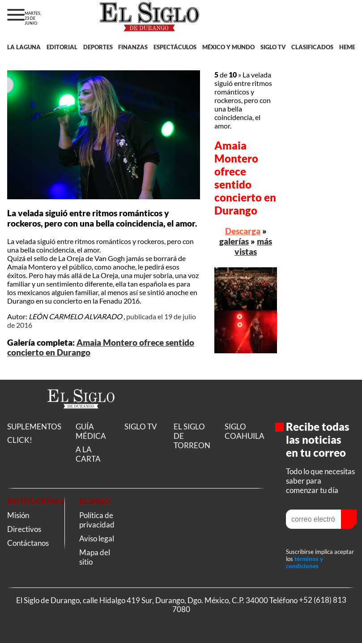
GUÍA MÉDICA (91, 431)
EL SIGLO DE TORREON (192, 436)
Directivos (24, 529)
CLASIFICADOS (312, 47)
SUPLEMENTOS (34, 426)
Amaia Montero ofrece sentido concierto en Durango (245, 178)
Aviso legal (96, 538)
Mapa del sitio (94, 557)
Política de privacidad (97, 519)
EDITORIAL (62, 47)
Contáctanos (28, 543)
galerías (234, 241)
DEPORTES (98, 47)
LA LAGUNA (24, 47)
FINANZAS (133, 47)
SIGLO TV (273, 47)
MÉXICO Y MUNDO (228, 47)
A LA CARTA (88, 454)
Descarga (242, 231)
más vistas (253, 246)
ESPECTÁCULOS (174, 47)
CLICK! (19, 440)
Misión (18, 515)
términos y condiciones (304, 562)
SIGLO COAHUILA (244, 431)
